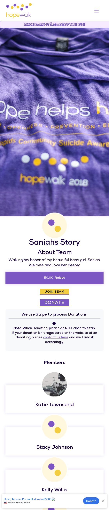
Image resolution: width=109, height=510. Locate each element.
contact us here (55, 337)
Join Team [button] (54, 292)
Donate (54, 303)
